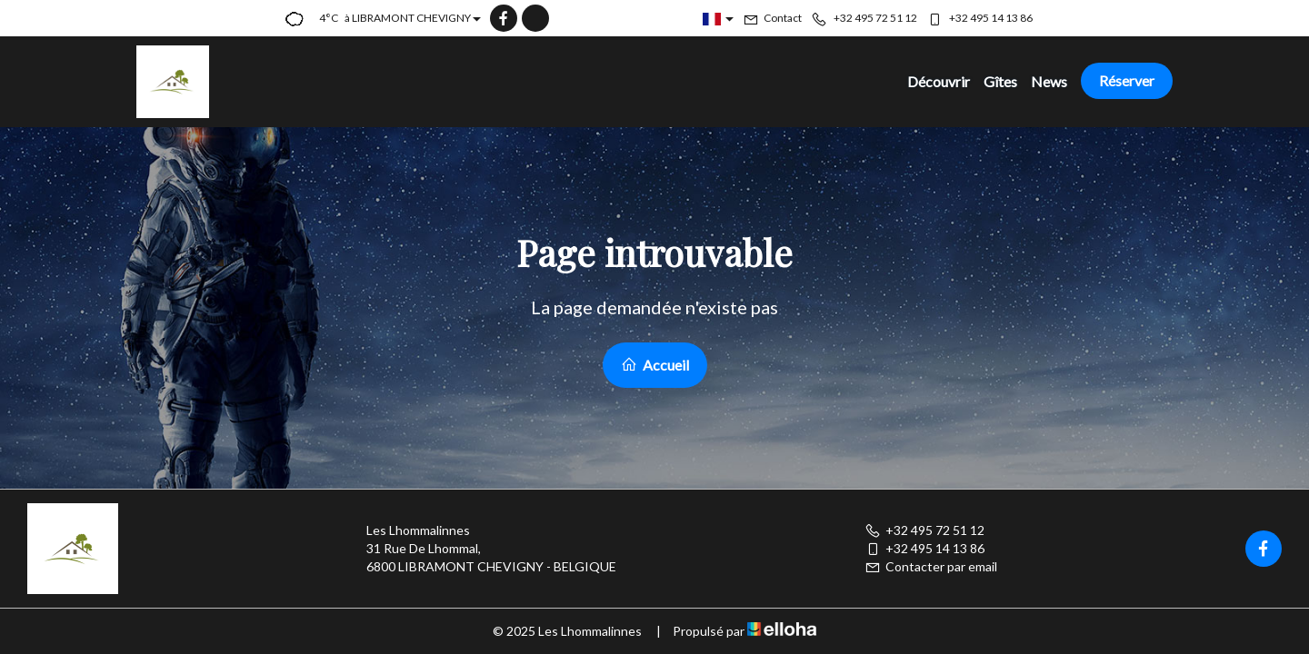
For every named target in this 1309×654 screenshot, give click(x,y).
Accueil (655, 364)
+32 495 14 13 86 (924, 548)
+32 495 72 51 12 (924, 530)
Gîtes (1000, 81)
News (1049, 81)
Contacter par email (930, 566)
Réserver (1126, 80)
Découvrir (938, 81)
